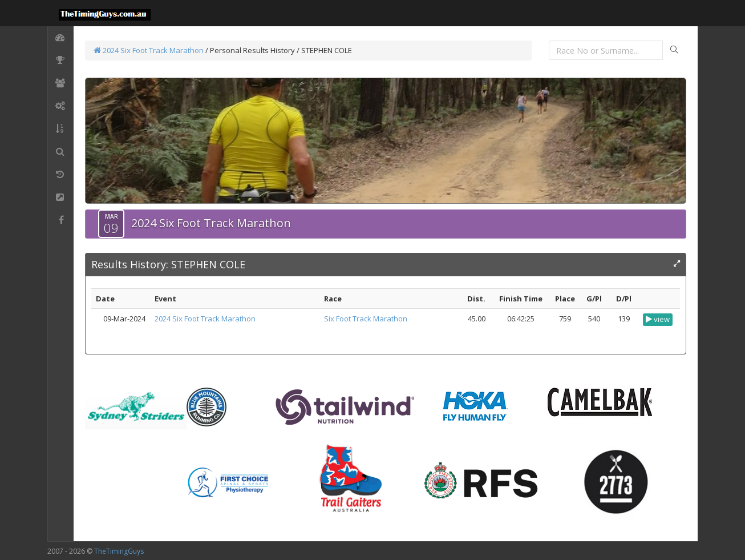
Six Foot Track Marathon (365, 318)
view (658, 319)
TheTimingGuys (119, 551)
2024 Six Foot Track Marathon (149, 50)
